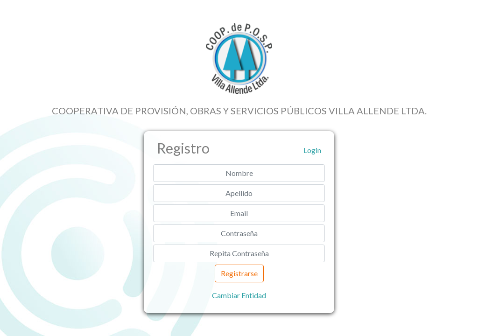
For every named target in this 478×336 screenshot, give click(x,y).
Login (312, 150)
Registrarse (239, 273)
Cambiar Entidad (239, 295)
